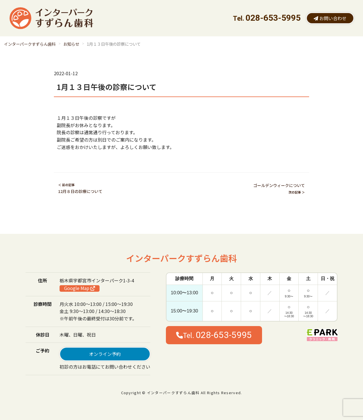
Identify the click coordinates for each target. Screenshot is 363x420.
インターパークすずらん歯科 (30, 44)
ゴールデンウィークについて (279, 185)
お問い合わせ (330, 18)
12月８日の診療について (80, 191)
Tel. (214, 335)
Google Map (79, 288)
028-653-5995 (273, 18)
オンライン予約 (105, 353)
